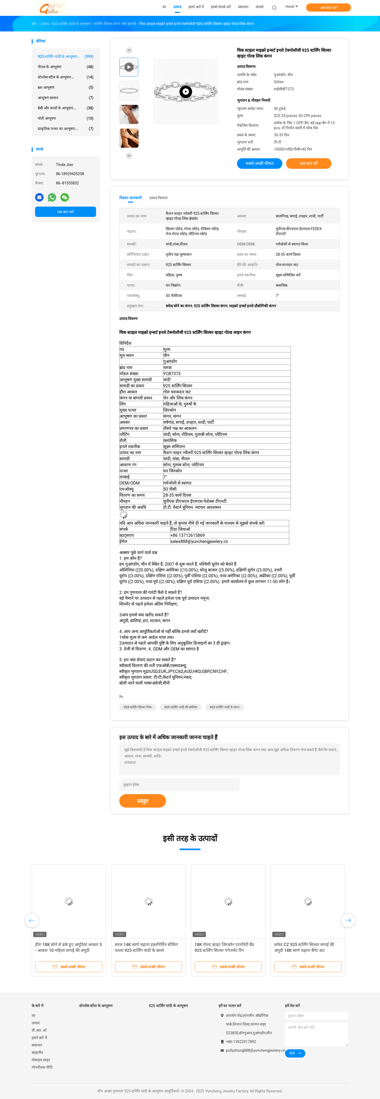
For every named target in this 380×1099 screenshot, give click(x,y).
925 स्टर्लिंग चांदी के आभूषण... (65, 56)
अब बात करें (328, 8)
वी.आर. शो (39, 1030)
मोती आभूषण (65, 118)
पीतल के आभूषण (65, 66)
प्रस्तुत (142, 801)
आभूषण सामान (65, 97)
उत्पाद (36, 1023)
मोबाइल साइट (41, 1060)
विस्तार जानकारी (130, 198)
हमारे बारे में (39, 1038)
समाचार (37, 1045)
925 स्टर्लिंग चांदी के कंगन (225, 707)
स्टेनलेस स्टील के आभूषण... (65, 77)
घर (33, 1015)
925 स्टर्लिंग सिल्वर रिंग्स (137, 707)
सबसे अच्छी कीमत (260, 163)
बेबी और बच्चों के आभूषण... (65, 108)
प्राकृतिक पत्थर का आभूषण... (65, 128)
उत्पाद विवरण (158, 198)
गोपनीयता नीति (42, 1067)
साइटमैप (37, 1052)
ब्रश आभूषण (65, 87)
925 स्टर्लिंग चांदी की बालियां (180, 707)
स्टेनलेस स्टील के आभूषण (95, 1006)
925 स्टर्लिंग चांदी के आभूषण (168, 1006)
